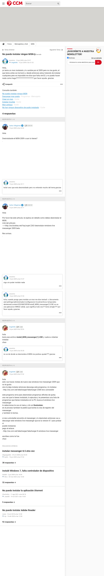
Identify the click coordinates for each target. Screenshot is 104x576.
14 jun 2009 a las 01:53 (16, 296)
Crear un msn (7, 99)
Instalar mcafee (8, 102)
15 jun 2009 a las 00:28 (16, 350)
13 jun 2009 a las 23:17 (16, 207)
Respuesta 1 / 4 (8, 119)
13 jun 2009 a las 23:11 (16, 184)
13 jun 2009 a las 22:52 (16, 128)
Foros (9, 44)
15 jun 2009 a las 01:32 (26, 62)
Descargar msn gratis (11, 96)
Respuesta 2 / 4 (8, 199)
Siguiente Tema (55, 50)
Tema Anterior (9, 50)
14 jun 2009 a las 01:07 (16, 279)
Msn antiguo (7, 105)
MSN (32, 44)
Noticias (71, 58)
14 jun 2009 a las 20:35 (16, 329)
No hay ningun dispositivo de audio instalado (20, 107)
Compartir (9, 84)
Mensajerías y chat (21, 44)
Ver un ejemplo (96, 58)
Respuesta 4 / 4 (8, 365)
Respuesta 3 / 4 (8, 320)
